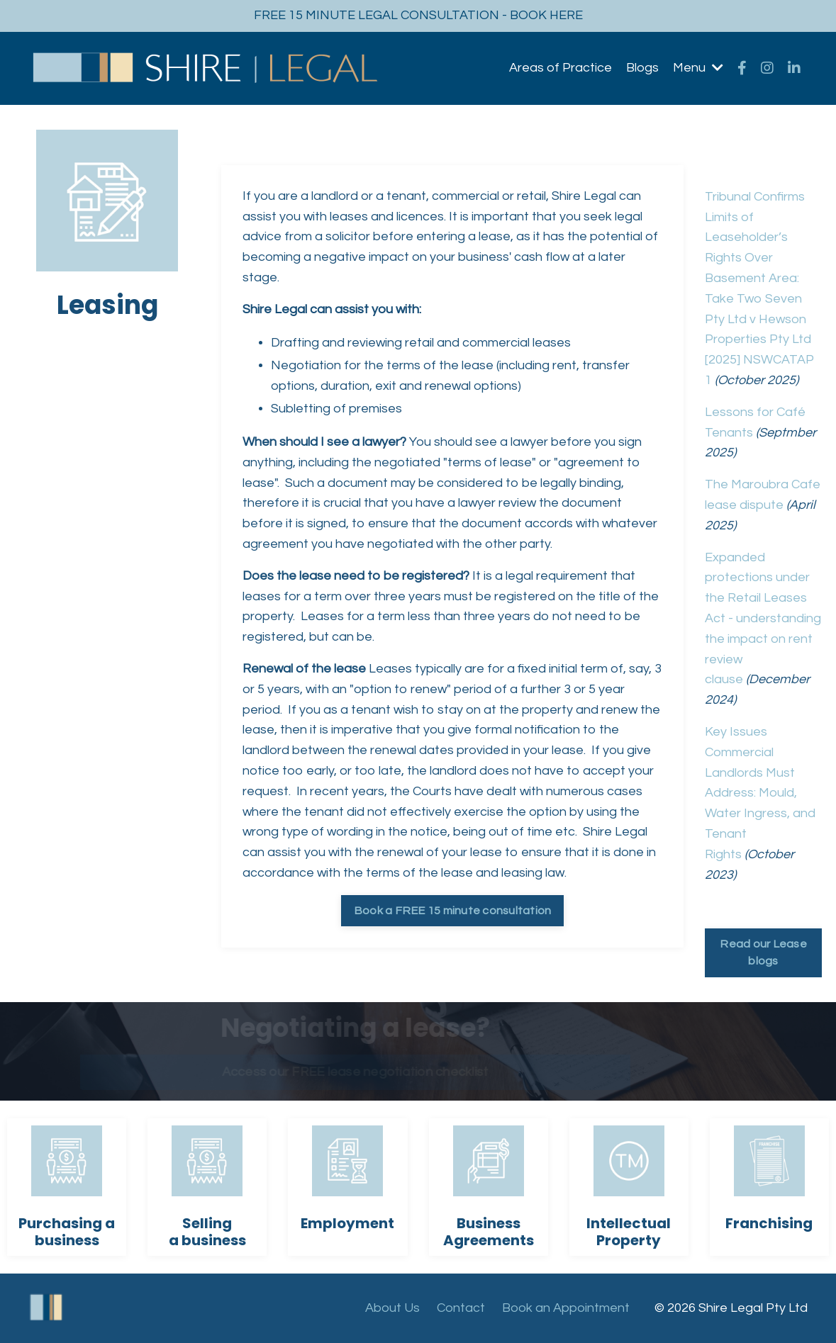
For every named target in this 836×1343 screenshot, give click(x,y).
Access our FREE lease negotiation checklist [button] (349, 1072)
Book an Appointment (566, 1308)
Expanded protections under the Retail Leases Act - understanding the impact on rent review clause (763, 619)
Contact (461, 1308)
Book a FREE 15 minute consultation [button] (453, 910)
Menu (698, 67)
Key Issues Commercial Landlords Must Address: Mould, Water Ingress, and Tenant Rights (760, 793)
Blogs (642, 67)
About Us (392, 1308)
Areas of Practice (560, 67)
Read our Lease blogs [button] (763, 952)
